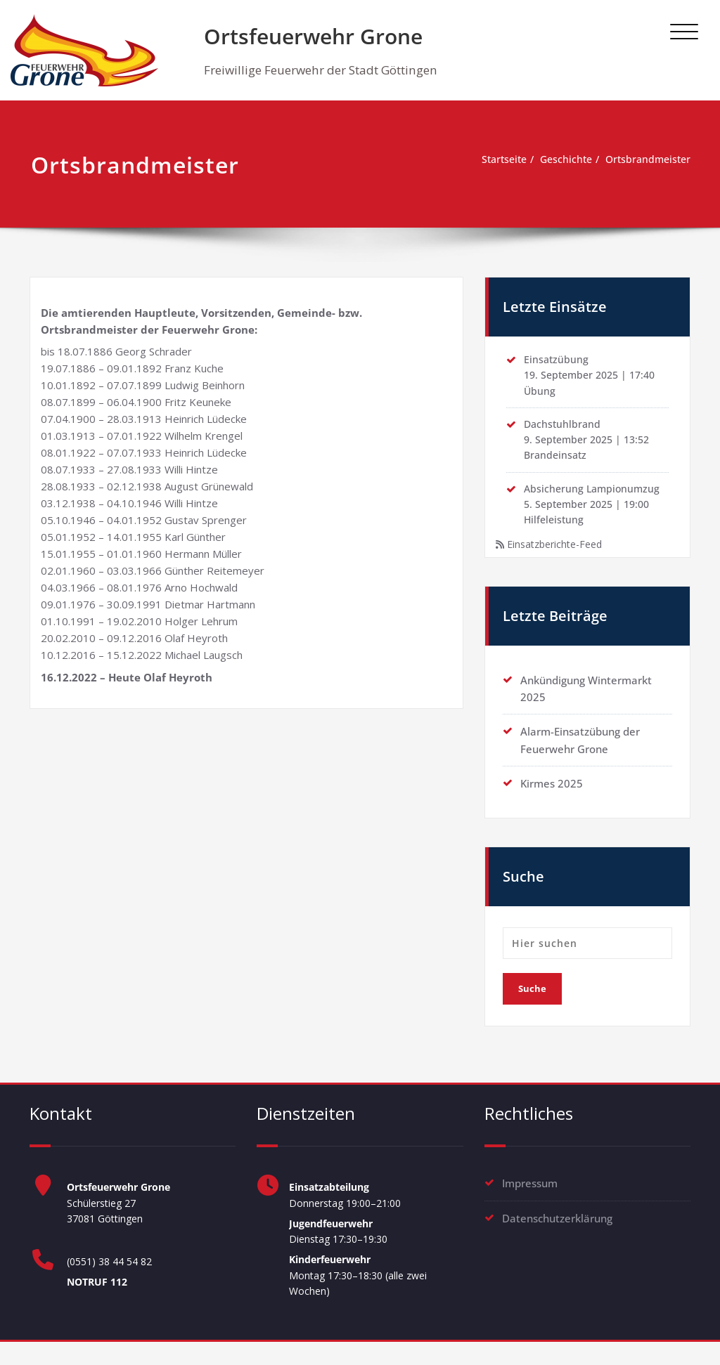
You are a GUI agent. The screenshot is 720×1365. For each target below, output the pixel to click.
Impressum (530, 1196)
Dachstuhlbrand (563, 429)
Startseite (493, 160)
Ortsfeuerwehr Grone (313, 36)
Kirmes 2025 (551, 796)
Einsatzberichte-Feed (560, 556)
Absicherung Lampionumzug (594, 497)
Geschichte (559, 160)
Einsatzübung (557, 361)
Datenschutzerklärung (557, 1231)
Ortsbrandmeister (645, 160)
